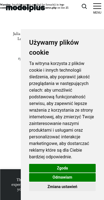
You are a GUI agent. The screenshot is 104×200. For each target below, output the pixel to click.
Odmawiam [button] (62, 177)
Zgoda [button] (62, 168)
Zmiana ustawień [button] (62, 186)
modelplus (25, 7)
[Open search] (84, 6)
